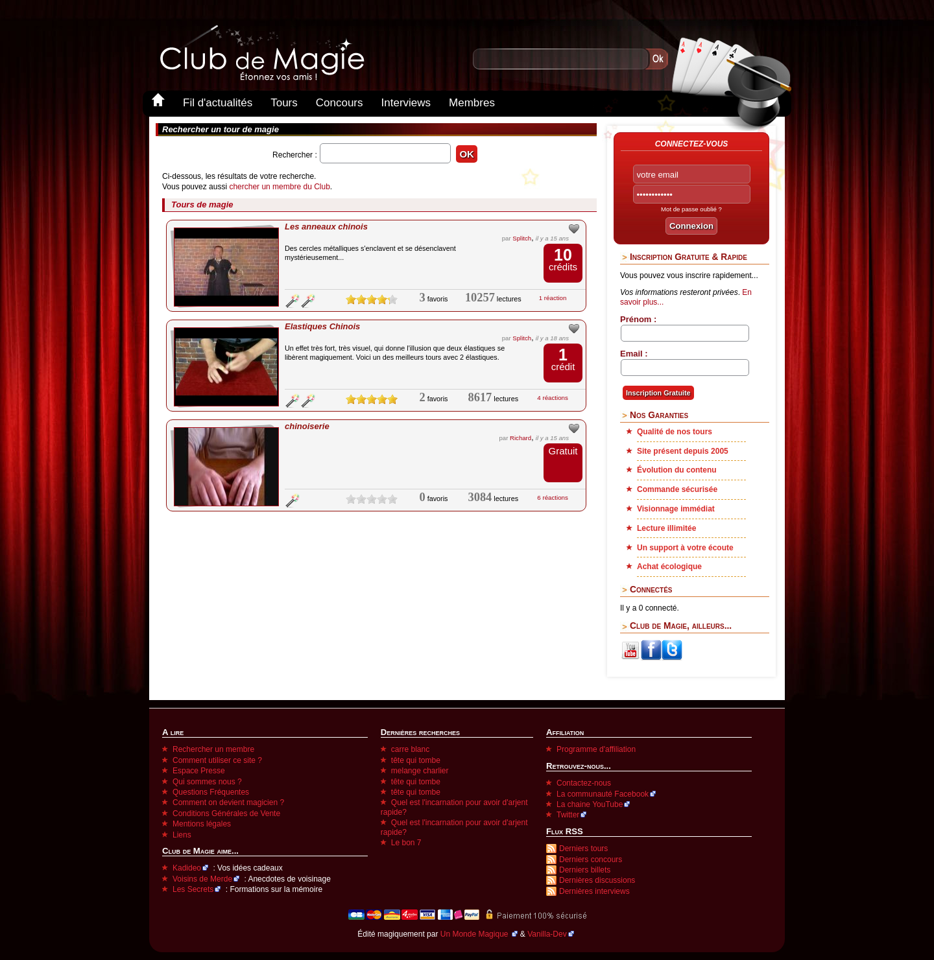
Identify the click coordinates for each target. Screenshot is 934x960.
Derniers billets (584, 869)
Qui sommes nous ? (207, 781)
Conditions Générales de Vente (226, 813)
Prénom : (638, 319)
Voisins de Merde (202, 879)
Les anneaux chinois (326, 226)
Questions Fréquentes (211, 792)
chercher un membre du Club (279, 186)
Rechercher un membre (213, 749)
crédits (563, 259)
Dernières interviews (594, 891)
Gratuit (562, 450)
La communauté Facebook (603, 794)
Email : (634, 353)
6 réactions (552, 497)
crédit (563, 359)
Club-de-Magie (261, 53)
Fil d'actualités (217, 103)
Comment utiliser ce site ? (217, 760)
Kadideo (187, 867)
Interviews (406, 103)
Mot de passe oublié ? (691, 209)
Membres (472, 103)
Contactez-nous (584, 783)
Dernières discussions (597, 880)
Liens (182, 834)
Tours (284, 103)
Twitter (568, 814)
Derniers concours (590, 859)
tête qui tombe (415, 760)
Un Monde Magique (475, 934)
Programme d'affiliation (596, 749)
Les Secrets (193, 889)
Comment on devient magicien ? (228, 802)
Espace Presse (199, 770)
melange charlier (420, 770)
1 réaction (553, 297)
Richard (520, 437)
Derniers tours (583, 848)
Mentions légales (202, 823)
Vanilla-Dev (546, 934)
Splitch (521, 238)
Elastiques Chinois (322, 326)
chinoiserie (307, 426)
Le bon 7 (406, 842)
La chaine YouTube (590, 804)
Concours (339, 103)
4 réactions (552, 397)
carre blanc (410, 749)
